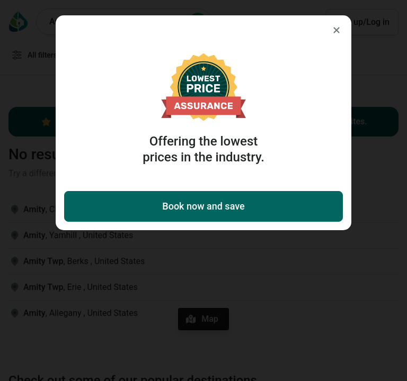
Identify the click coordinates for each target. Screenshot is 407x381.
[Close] (336, 30)
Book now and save (203, 206)
